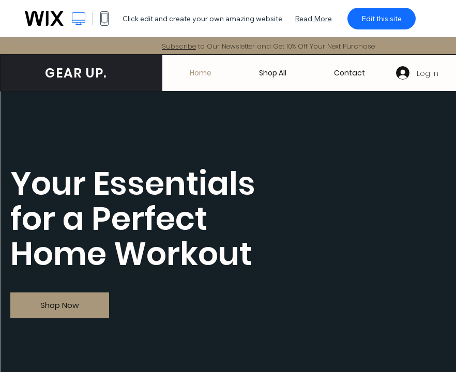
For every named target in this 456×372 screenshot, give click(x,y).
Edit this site (381, 18)
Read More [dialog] (313, 18)
